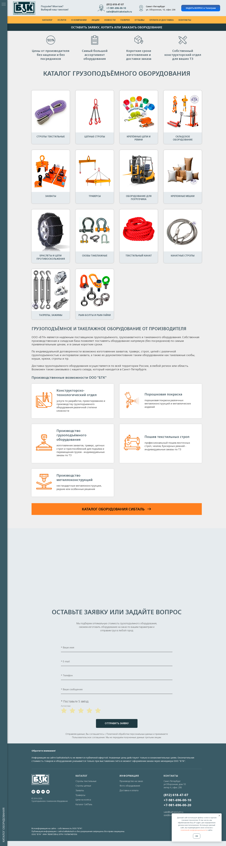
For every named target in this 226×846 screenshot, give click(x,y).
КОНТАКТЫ (171, 775)
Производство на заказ (131, 781)
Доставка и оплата (129, 790)
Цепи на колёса (83, 799)
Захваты (50, 196)
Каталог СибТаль (84, 804)
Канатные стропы (183, 255)
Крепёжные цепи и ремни (139, 138)
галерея (125, 19)
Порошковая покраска (163, 394)
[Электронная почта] (48, 792)
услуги (62, 19)
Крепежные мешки (183, 196)
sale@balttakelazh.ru (173, 812)
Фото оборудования (130, 785)
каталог (47, 19)
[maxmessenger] (33, 792)
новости (109, 19)
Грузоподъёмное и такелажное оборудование (50, 801)
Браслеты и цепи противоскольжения (51, 257)
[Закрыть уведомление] (219, 815)
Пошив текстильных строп (167, 436)
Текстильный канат (138, 255)
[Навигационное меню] (4, 4)
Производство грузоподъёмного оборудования (71, 434)
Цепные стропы (94, 136)
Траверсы (95, 196)
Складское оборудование (183, 138)
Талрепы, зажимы (50, 315)
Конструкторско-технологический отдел (76, 392)
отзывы (139, 19)
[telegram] (38, 792)
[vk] (43, 792)
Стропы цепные (83, 785)
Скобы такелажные (94, 255)
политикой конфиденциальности (194, 830)
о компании (79, 19)
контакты (185, 19)
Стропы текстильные (51, 136)
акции (95, 19)
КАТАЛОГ (81, 775)
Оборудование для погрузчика (138, 197)
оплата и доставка (161, 19)
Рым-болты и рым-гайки (95, 315)
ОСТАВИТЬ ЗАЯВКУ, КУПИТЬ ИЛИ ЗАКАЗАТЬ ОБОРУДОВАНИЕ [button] (116, 27)
